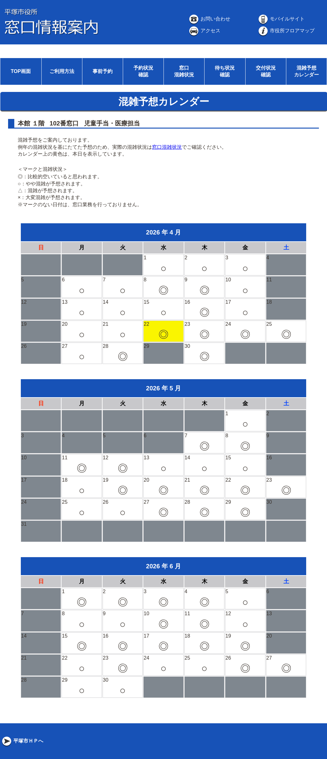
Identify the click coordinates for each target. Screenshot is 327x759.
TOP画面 (21, 71)
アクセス (204, 30)
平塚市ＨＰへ (22, 740)
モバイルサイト (281, 18)
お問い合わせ (209, 18)
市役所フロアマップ (286, 30)
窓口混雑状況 (167, 147)
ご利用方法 (61, 71)
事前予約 (103, 71)
